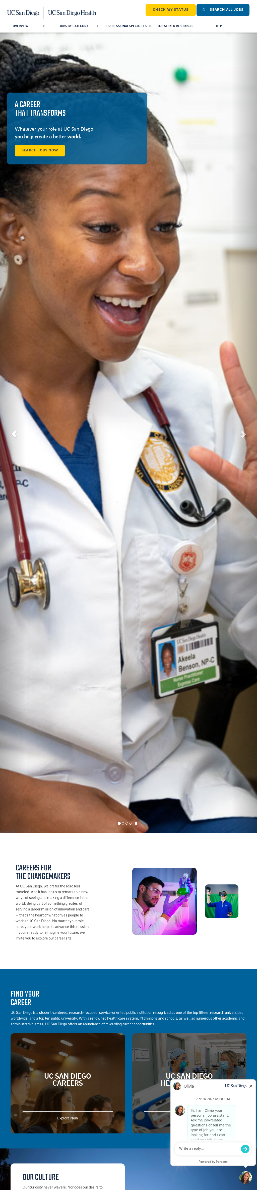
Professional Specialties (128, 26)
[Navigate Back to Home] (52, 10)
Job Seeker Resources (178, 26)
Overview (29, 26)
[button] (13, 433)
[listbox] (128, 433)
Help (228, 26)
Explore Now (67, 1118)
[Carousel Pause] (136, 824)
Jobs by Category (78, 26)
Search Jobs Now (40, 150)
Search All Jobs (223, 10)
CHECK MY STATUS (170, 10)
